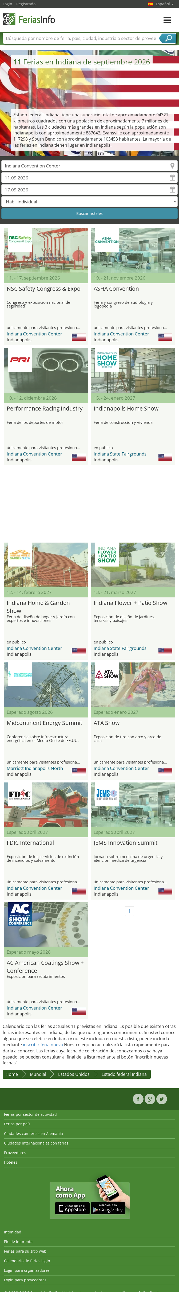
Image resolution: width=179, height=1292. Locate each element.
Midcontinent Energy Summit (44, 723)
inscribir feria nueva (43, 1045)
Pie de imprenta (18, 1241)
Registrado (25, 3)
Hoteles (10, 1162)
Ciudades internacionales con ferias (36, 1143)
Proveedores (15, 1152)
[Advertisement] (87, 504)
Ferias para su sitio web (25, 1251)
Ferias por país (17, 1123)
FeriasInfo (29, 19)
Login (7, 3)
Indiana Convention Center (34, 334)
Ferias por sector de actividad (30, 1114)
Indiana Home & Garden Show (38, 606)
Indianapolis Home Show (126, 408)
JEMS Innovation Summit (125, 842)
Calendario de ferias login (27, 1260)
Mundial (38, 1074)
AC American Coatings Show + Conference (45, 966)
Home (12, 1074)
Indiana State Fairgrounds (120, 454)
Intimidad (12, 1231)
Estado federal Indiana (124, 1074)
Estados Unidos (74, 1074)
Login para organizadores (27, 1270)
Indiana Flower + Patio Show (130, 602)
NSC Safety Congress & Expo (44, 288)
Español (165, 3)
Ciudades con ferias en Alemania (33, 1133)
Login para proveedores (25, 1279)
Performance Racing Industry (45, 408)
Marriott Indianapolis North (35, 768)
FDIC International (30, 842)
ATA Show (107, 723)
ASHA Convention (116, 288)
